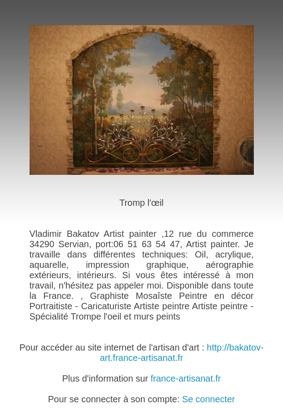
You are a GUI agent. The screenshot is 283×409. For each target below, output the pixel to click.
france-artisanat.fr (186, 378)
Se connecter (208, 399)
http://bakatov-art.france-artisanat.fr (182, 352)
